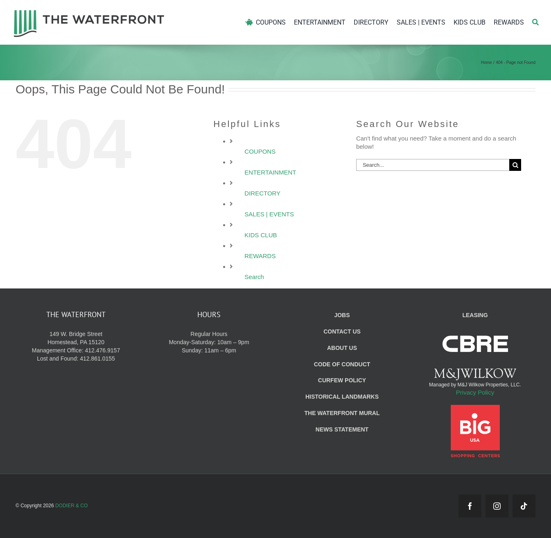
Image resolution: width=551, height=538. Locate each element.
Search (254, 276)
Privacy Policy (475, 392)
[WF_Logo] (89, 11)
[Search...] (432, 165)
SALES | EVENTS (269, 214)
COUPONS (260, 151)
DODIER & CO (71, 505)
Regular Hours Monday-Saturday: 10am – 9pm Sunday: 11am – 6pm (209, 342)
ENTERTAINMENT (270, 172)
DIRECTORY (262, 193)
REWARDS (260, 255)
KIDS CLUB (260, 235)
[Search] (535, 22)
